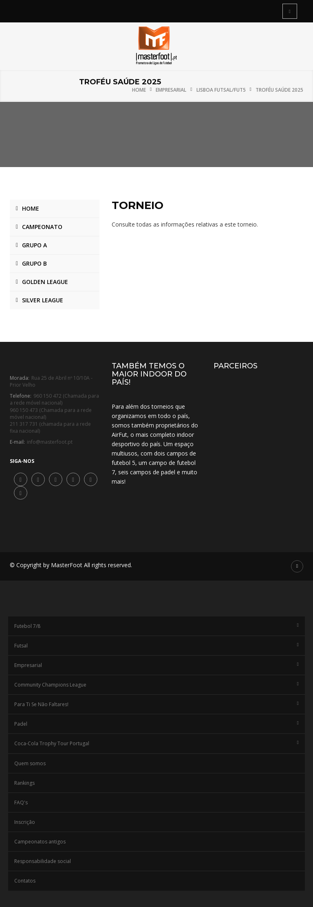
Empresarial (171, 89)
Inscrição (24, 822)
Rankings (24, 782)
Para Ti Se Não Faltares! (156, 704)
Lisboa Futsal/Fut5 (221, 89)
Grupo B (34, 263)
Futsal (156, 645)
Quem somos (30, 763)
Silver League (42, 300)
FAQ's (21, 802)
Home (139, 89)
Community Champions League (156, 684)
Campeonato (42, 227)
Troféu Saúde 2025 (279, 89)
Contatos (24, 880)
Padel (156, 723)
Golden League (45, 282)
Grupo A (34, 245)
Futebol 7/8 (156, 626)
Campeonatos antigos (40, 841)
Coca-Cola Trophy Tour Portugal (156, 743)
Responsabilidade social (42, 861)
